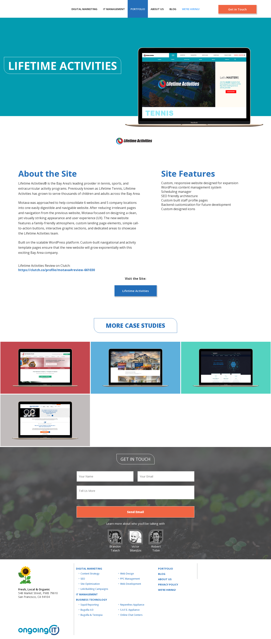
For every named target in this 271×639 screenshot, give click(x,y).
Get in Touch (237, 9)
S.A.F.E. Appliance (130, 609)
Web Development (130, 583)
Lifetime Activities (135, 291)
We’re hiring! (191, 9)
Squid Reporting (90, 604)
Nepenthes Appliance (132, 604)
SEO (83, 578)
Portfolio (138, 9)
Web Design (127, 573)
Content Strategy (90, 573)
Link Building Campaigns (94, 589)
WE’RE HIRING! (167, 590)
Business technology (91, 599)
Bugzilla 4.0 (87, 609)
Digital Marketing (84, 9)
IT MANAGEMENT (114, 9)
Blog (172, 9)
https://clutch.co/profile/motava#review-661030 (56, 270)
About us (157, 9)
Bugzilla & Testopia (92, 615)
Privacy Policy (168, 584)
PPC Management (130, 578)
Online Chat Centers (131, 615)
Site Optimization (90, 583)
